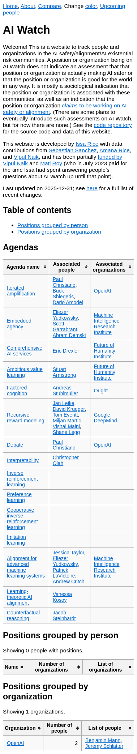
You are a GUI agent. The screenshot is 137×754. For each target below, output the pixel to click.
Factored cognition (17, 390)
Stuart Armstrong (64, 372)
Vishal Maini (66, 426)
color (91, 6)
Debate (15, 445)
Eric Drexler (66, 351)
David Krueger (69, 409)
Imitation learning (16, 540)
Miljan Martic (67, 420)
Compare (49, 6)
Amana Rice (114, 150)
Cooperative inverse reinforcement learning (22, 518)
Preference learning (19, 497)
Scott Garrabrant (65, 326)
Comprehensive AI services (24, 351)
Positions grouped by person (52, 225)
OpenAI (102, 291)
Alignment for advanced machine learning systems (26, 567)
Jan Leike (63, 403)
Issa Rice (87, 144)
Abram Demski (69, 335)
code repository (113, 125)
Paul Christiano (64, 282)
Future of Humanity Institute (104, 350)
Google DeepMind (105, 417)
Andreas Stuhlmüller (65, 390)
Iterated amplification (21, 291)
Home (10, 6)
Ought (101, 390)
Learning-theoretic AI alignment (19, 597)
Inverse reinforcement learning (22, 478)
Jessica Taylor (68, 552)
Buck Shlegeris (63, 293)
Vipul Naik (26, 157)
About (28, 6)
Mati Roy (51, 163)
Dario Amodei (68, 302)
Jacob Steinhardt (64, 615)
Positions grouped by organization (59, 232)
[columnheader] (26, 266)
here (92, 188)
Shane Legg (66, 432)
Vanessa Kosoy (62, 597)
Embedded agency (19, 323)
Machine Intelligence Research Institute (107, 323)
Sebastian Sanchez (73, 150)
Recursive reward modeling (25, 417)
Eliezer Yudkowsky (65, 315)
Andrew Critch (69, 581)
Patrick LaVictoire (64, 573)
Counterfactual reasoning (23, 615)
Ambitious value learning (25, 372)
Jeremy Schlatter (104, 746)
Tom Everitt (65, 415)
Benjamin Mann (102, 740)
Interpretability (23, 460)
